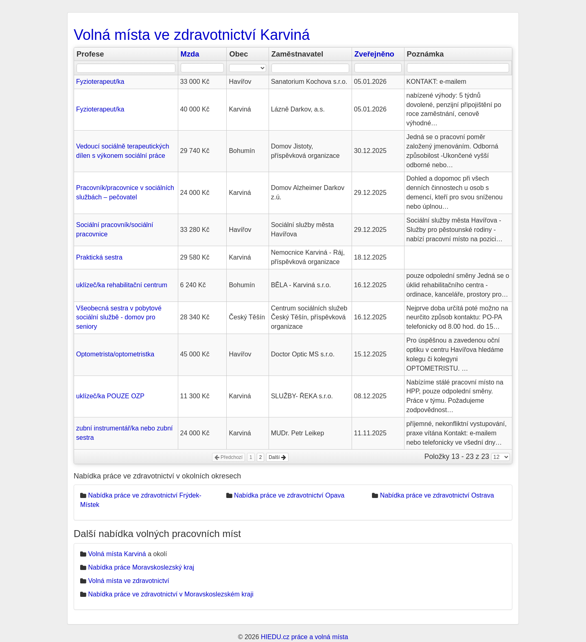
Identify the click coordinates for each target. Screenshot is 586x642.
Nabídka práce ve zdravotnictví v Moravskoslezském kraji (170, 594)
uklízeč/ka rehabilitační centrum (121, 285)
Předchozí (228, 457)
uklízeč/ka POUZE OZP (110, 396)
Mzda (190, 54)
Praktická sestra (99, 257)
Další (277, 457)
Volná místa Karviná (117, 553)
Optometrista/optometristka (115, 354)
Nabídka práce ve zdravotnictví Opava (289, 495)
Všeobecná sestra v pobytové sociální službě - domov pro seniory (119, 317)
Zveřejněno (374, 54)
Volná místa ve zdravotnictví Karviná (192, 34)
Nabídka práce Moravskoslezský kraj (141, 567)
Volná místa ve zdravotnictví (128, 580)
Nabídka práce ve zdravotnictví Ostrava (437, 495)
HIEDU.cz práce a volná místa (304, 636)
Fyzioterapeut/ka (100, 81)
